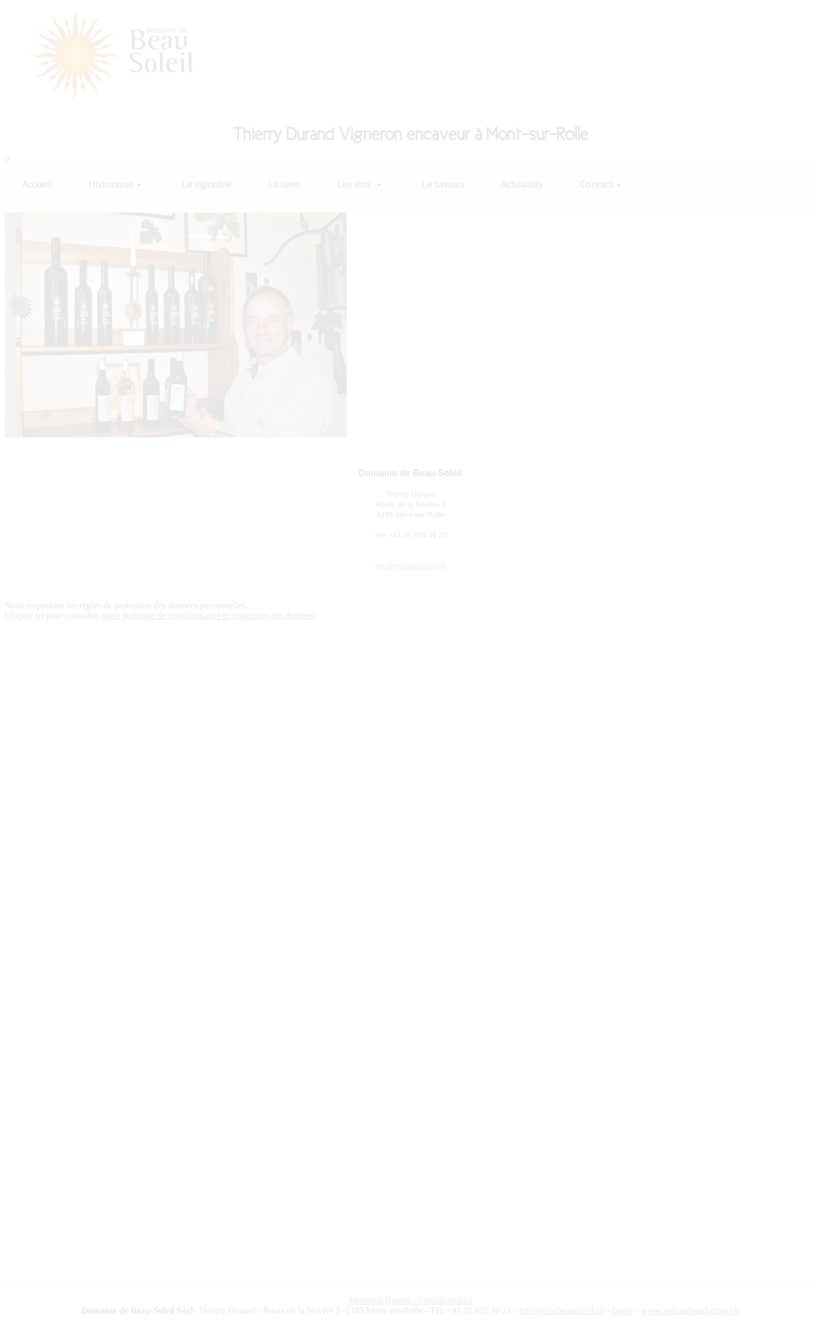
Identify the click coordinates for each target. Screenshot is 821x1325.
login (621, 1310)
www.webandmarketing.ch (690, 1310)
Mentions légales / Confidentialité (410, 1300)
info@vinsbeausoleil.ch (411, 566)
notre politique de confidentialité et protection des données (208, 615)
